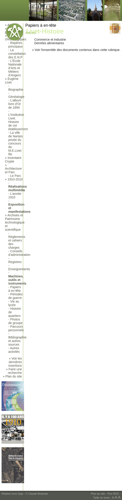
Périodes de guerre (15, 296)
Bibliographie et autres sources (17, 341)
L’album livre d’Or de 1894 (14, 104)
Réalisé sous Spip (12, 493)
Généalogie (16, 97)
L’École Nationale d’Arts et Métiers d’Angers (15, 68)
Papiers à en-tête (14, 288)
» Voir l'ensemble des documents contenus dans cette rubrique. (76, 50)
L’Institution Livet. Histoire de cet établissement (18, 122)
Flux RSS (113, 493)
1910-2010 (15, 179)
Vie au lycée (13, 303)
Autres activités (14, 349)
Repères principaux (15, 44)
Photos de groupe (15, 321)
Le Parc (15, 176)
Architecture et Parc (13, 170)
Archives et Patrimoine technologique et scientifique (14, 222)
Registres (15, 262)
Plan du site (98, 493)
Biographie (15, 89)
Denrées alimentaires (49, 43)
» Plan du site (12, 376)
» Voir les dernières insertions (15, 362)
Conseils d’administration (19, 253)
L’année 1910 (14, 195)
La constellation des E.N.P (17, 53)
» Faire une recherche (14, 371)
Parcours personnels (16, 328)
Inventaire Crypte (13, 159)
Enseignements (19, 269)
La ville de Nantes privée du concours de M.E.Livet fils (15, 143)
